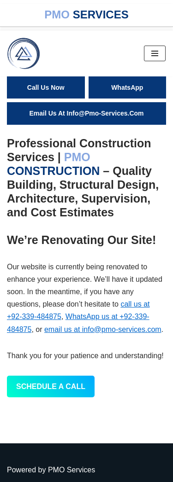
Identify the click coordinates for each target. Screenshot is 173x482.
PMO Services (71, 470)
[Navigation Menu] (155, 53)
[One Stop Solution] (25, 53)
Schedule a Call (50, 386)
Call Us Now (46, 87)
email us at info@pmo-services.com (102, 329)
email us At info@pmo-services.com (86, 113)
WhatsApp (127, 87)
